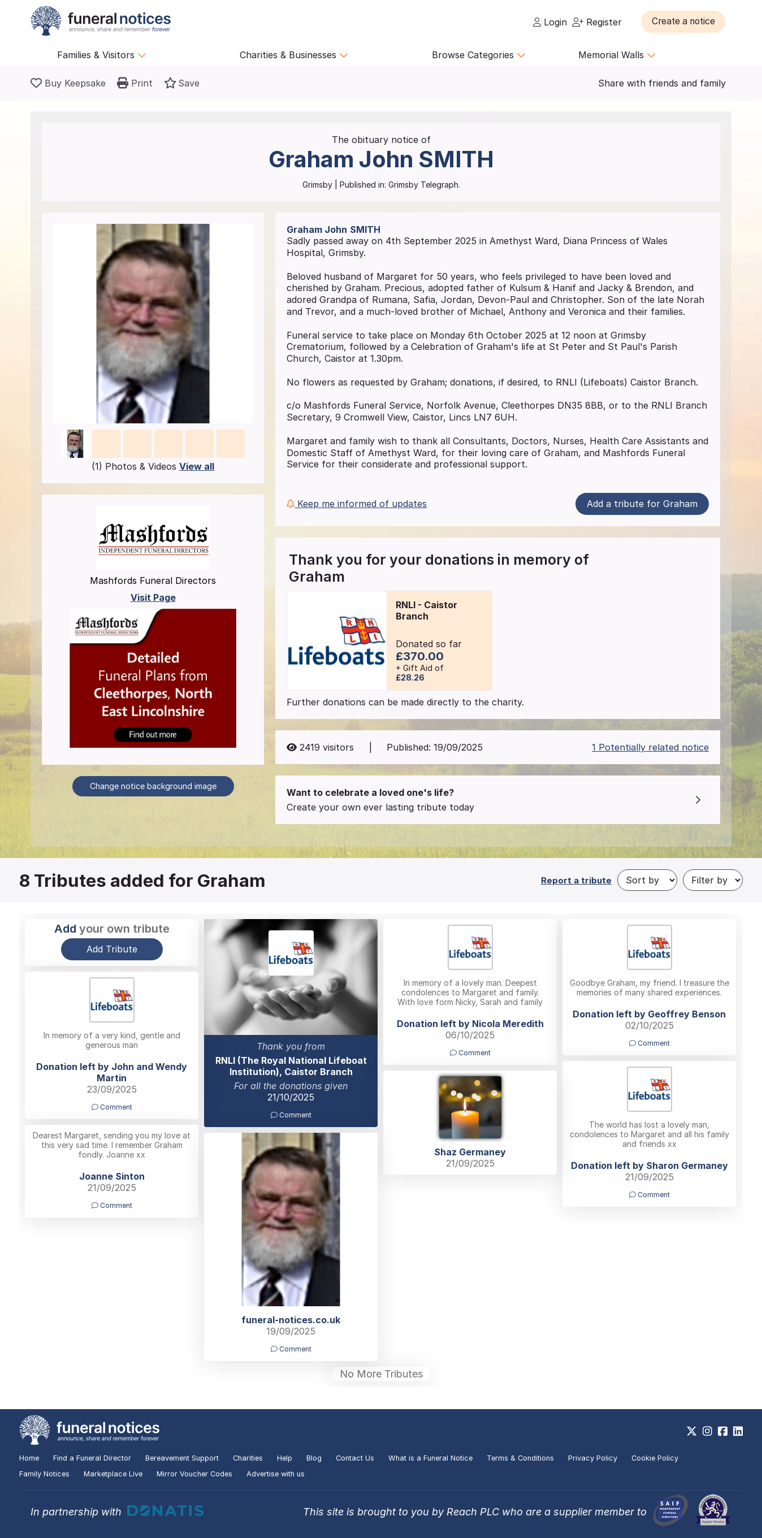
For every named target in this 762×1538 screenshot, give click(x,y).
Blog (314, 1458)
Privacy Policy (592, 1458)
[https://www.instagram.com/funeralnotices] (707, 1431)
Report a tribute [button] (576, 880)
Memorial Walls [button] (617, 54)
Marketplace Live (113, 1474)
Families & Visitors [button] (101, 54)
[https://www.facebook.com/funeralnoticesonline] (723, 1431)
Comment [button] (291, 1115)
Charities (248, 1458)
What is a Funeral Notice (430, 1458)
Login (550, 22)
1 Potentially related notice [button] (650, 747)
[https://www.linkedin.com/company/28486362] (738, 1431)
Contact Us (355, 1458)
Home (29, 1458)
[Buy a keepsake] (68, 83)
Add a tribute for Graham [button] (642, 503)
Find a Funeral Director (92, 1458)
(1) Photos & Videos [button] (153, 466)
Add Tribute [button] (111, 949)
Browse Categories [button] (479, 54)
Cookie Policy (654, 1458)
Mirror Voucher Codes (194, 1474)
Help (284, 1458)
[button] (686, 21)
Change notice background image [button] (153, 786)
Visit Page (153, 597)
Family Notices (44, 1474)
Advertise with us (275, 1474)
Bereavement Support (182, 1458)
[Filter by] (713, 880)
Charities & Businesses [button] (294, 54)
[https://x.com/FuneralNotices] (691, 1431)
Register (597, 22)
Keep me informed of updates (357, 503)
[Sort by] (647, 880)
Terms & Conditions (520, 1458)
